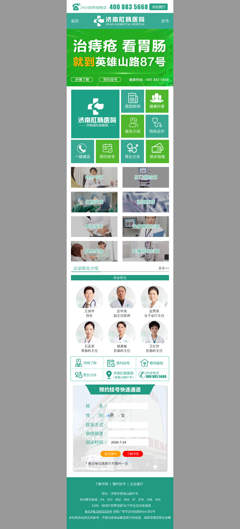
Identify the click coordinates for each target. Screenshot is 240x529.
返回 (75, 21)
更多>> (163, 268)
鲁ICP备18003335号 (98, 511)
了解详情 (133, 454)
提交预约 (111, 454)
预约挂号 (119, 484)
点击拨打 (136, 484)
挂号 (165, 21)
